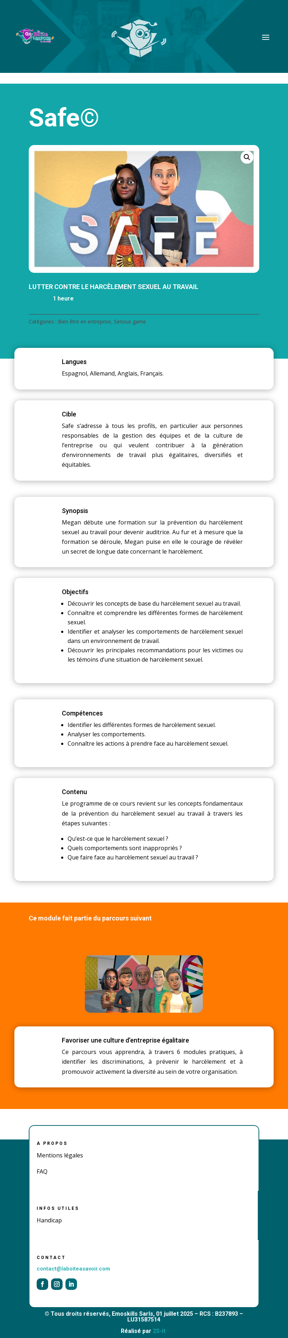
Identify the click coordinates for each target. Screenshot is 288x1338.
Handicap (49, 1220)
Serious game (130, 321)
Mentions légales (60, 1155)
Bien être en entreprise (84, 321)
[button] (247, 157)
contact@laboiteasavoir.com (73, 1268)
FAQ (42, 1171)
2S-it (159, 1331)
